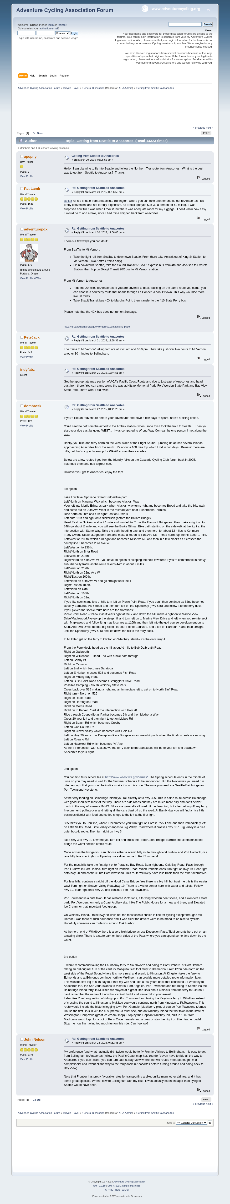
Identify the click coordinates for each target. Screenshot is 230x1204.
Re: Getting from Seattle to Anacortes (98, 188)
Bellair (68, 200)
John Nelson (35, 1039)
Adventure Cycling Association (129, 1181)
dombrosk (32, 406)
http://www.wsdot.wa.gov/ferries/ (126, 777)
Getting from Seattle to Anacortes (95, 156)
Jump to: (171, 1123)
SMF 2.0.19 (99, 1185)
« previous (199, 127)
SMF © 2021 (114, 1185)
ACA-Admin (125, 88)
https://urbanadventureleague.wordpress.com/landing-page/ (97, 326)
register (61, 24)
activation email (49, 28)
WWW (37, 278)
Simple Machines (131, 1185)
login (51, 24)
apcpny (30, 156)
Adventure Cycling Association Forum (64, 10)
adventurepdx (35, 229)
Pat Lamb (32, 188)
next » (209, 127)
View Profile (26, 176)
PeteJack (32, 337)
